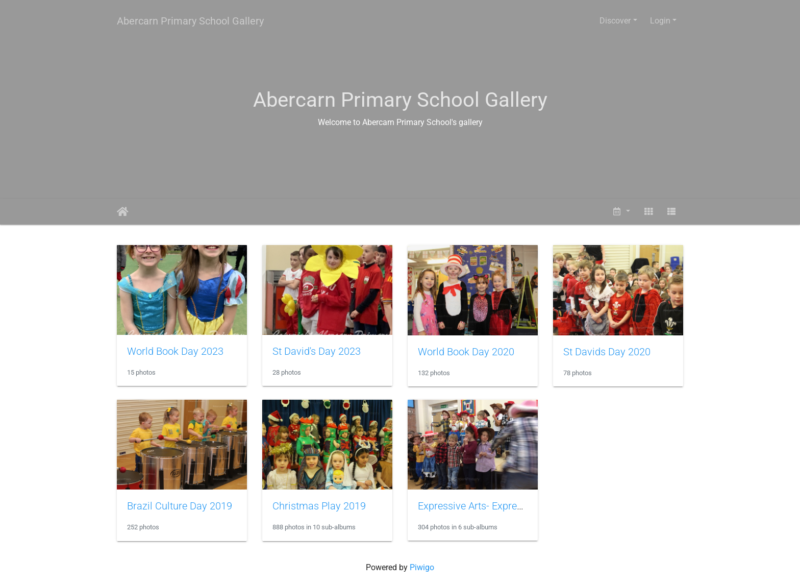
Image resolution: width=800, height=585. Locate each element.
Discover (615, 21)
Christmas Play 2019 (319, 506)
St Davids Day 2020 (607, 352)
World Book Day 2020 (466, 352)
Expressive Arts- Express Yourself (492, 506)
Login (660, 21)
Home (123, 212)
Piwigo (422, 567)
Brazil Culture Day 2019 (179, 506)
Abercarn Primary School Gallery (190, 21)
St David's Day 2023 (316, 351)
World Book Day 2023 (175, 351)
